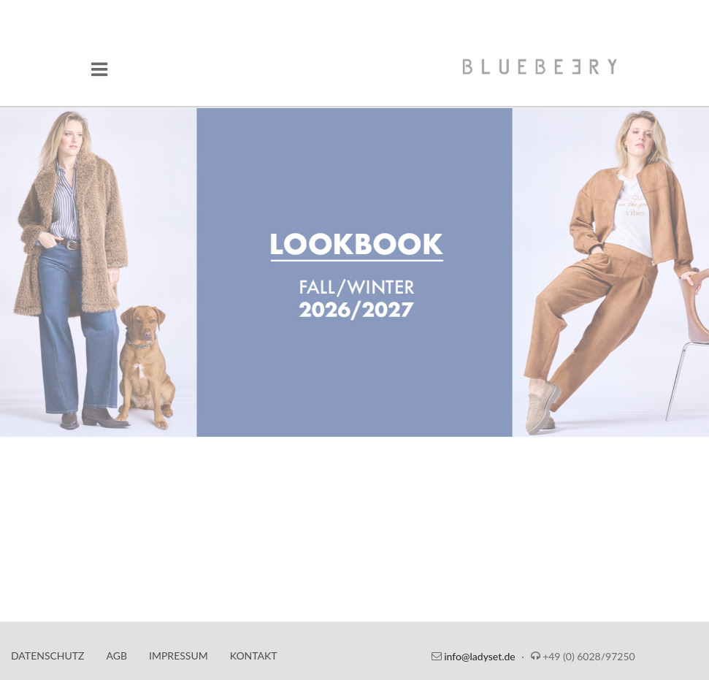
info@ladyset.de (480, 656)
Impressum (178, 656)
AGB (117, 656)
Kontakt (253, 656)
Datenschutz (48, 656)
